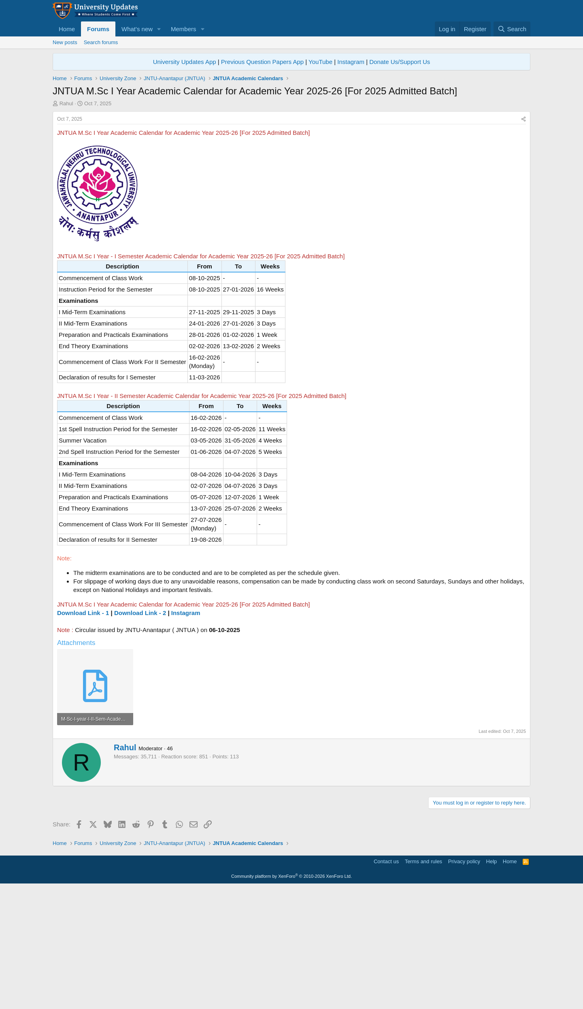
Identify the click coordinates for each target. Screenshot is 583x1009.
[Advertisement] (291, 168)
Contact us (386, 983)
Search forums (101, 42)
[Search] (512, 28)
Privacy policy (464, 983)
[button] (159, 28)
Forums (98, 29)
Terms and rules (423, 983)
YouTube (320, 61)
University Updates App (184, 61)
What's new (137, 29)
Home (67, 29)
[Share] (523, 240)
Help (491, 983)
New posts (65, 42)
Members (183, 29)
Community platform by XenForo (291, 997)
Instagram (350, 61)
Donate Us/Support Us (399, 61)
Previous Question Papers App (262, 61)
